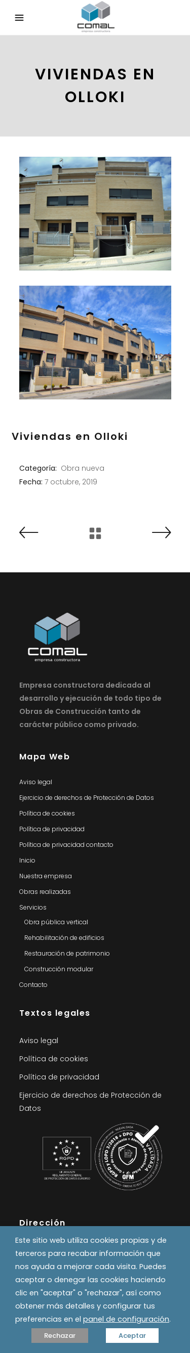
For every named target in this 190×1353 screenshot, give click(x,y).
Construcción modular (58, 969)
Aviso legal (35, 782)
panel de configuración (126, 1319)
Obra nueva (82, 468)
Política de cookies (47, 813)
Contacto (33, 984)
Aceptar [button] (132, 1335)
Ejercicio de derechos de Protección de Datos (86, 797)
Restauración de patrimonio (67, 953)
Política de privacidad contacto (66, 844)
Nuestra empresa (45, 876)
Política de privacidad (52, 829)
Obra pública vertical (56, 922)
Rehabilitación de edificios (64, 937)
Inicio (27, 860)
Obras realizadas (45, 891)
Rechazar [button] (59, 1335)
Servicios (33, 907)
